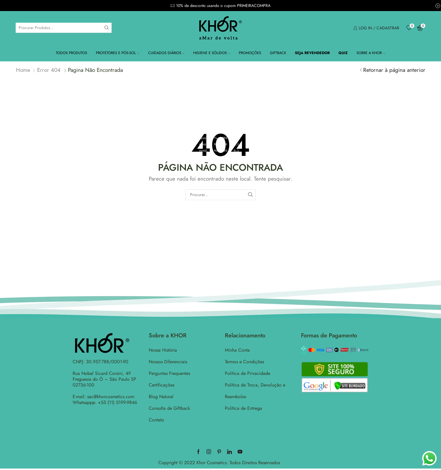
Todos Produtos (71, 53)
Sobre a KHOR (370, 53)
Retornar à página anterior (394, 70)
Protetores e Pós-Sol (117, 53)
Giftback (278, 53)
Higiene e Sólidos (211, 53)
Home (23, 70)
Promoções (250, 53)
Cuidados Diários (166, 53)
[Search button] (107, 28)
